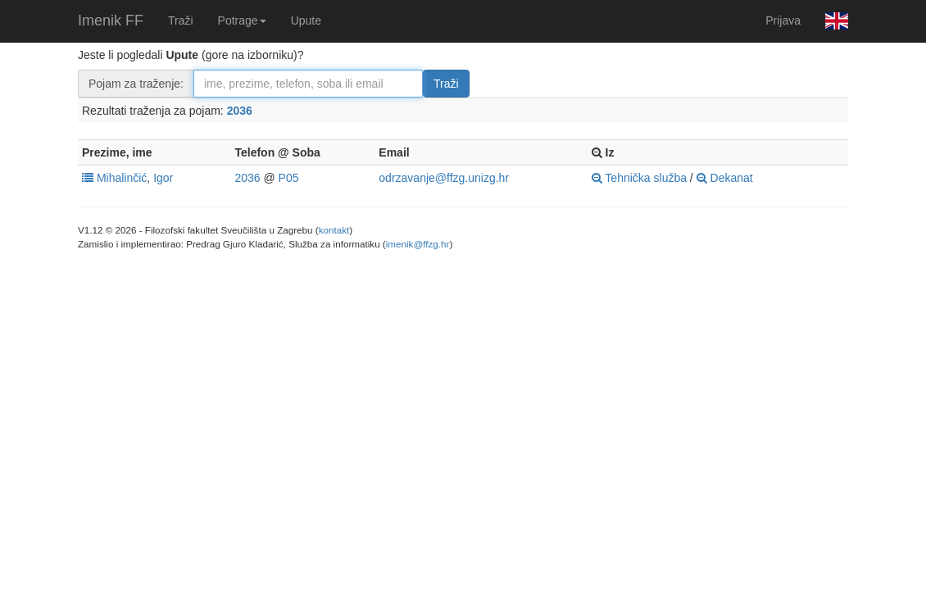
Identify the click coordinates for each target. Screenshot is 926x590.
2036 (239, 110)
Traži (180, 20)
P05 (289, 177)
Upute (306, 20)
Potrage (242, 20)
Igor (163, 177)
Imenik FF (110, 20)
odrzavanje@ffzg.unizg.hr (444, 177)
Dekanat (725, 177)
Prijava (783, 20)
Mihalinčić (122, 177)
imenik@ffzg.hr (418, 243)
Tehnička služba (639, 177)
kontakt (334, 230)
